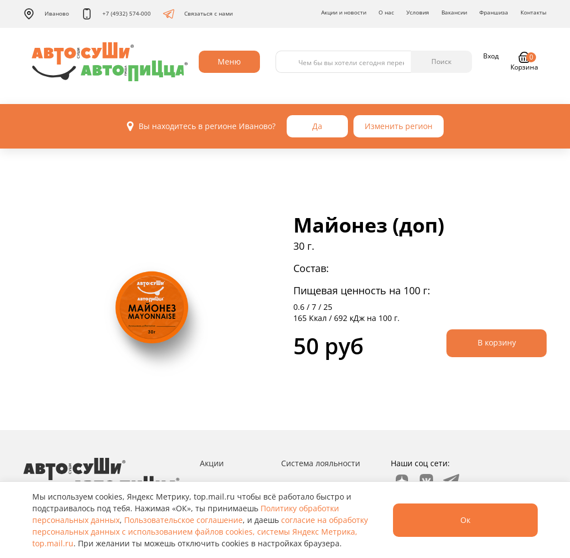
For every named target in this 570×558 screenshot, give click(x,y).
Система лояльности (320, 463)
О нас (386, 12)
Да (317, 126)
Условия (417, 12)
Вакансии (454, 12)
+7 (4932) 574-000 (116, 13)
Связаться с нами (198, 13)
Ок (465, 520)
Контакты (533, 12)
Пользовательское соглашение (183, 520)
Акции (212, 463)
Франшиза (493, 12)
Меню (229, 61)
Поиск (441, 61)
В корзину (497, 342)
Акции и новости (343, 12)
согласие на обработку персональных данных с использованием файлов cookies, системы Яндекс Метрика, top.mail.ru (200, 532)
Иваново (46, 13)
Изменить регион (399, 126)
